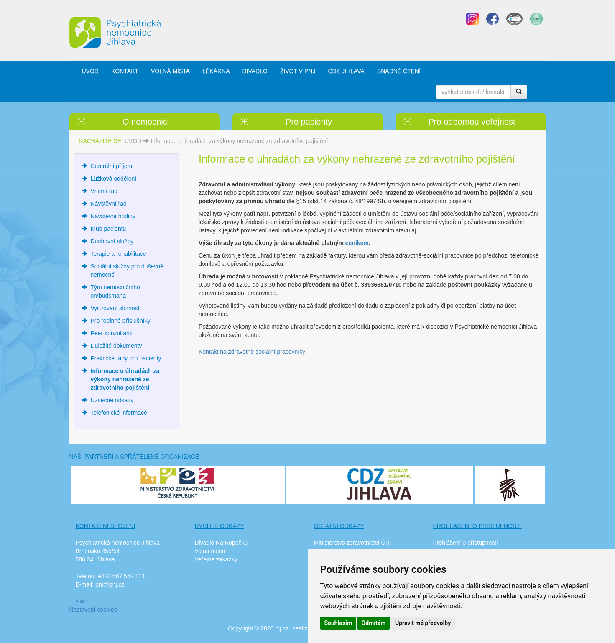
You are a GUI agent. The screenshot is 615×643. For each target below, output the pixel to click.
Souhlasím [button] (338, 623)
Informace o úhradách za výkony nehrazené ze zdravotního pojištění (239, 141)
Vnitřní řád (104, 191)
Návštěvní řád (109, 203)
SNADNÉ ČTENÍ (399, 71)
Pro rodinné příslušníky (121, 320)
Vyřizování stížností (116, 308)
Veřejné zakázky (216, 559)
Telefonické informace (119, 412)
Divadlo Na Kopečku (221, 542)
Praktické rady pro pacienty (126, 358)
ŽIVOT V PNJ (298, 71)
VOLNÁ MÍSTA (170, 71)
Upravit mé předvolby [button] (423, 623)
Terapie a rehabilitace (118, 253)
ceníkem (357, 243)
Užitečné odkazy (112, 400)
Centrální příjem (112, 166)
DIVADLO (254, 71)
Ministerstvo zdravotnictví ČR (352, 542)
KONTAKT (124, 71)
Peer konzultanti (112, 333)
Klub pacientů (108, 228)
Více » (82, 601)
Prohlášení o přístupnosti (465, 542)
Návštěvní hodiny (113, 216)
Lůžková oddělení (114, 178)
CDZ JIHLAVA (346, 71)
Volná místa (210, 551)
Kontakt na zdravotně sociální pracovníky (252, 351)
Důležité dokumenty (116, 345)
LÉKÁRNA (216, 71)
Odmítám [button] (374, 623)
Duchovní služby (112, 241)
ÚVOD (90, 71)
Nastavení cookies (93, 609)
